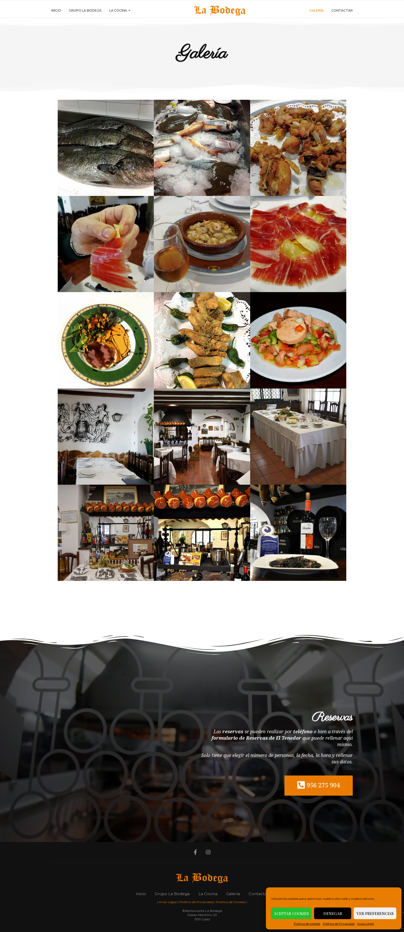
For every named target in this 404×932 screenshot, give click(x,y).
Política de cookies (307, 924)
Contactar (342, 10)
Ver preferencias (375, 913)
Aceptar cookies (291, 913)
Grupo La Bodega (85, 10)
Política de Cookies (231, 902)
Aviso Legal (365, 924)
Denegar (332, 913)
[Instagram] (208, 852)
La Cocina (118, 10)
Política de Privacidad (339, 924)
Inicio (56, 10)
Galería (316, 10)
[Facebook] (195, 852)
